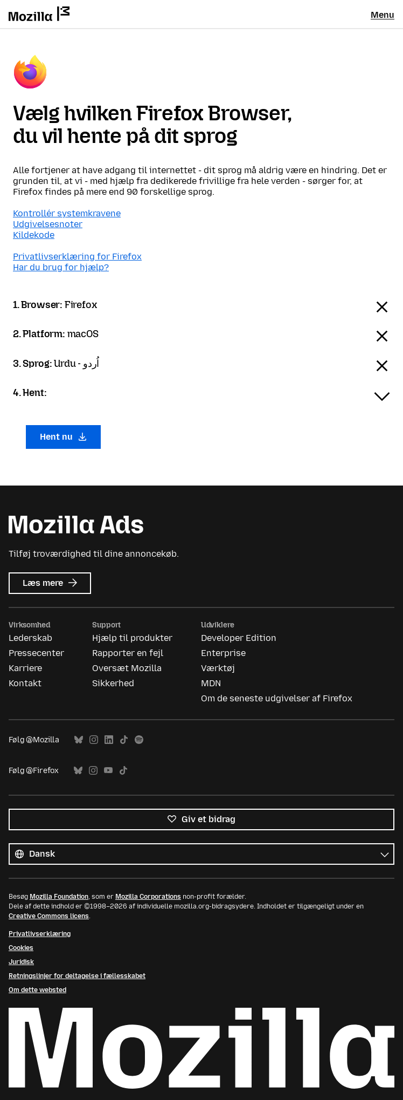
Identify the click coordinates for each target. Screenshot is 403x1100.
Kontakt (25, 683)
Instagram (93, 740)
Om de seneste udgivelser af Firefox (276, 698)
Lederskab (30, 638)
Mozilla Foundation (59, 896)
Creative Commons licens (49, 916)
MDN (211, 683)
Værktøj (218, 668)
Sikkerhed (113, 683)
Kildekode (33, 235)
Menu (382, 15)
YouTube (108, 770)
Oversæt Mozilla (127, 668)
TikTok (123, 740)
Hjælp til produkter (132, 638)
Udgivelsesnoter (47, 224)
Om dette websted (37, 990)
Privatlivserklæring (40, 934)
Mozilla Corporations (148, 896)
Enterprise (223, 653)
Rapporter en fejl (127, 653)
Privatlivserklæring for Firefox (77, 256)
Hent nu (63, 437)
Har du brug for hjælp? (61, 267)
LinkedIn (108, 740)
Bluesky (78, 740)
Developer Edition (238, 638)
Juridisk (21, 962)
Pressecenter (36, 653)
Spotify (139, 740)
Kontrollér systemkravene (67, 213)
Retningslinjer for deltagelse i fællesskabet (77, 976)
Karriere (25, 668)
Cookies (21, 948)
